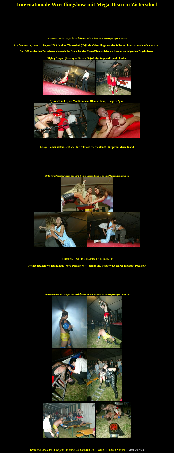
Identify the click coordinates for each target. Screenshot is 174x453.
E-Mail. (130, 449)
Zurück (139, 449)
